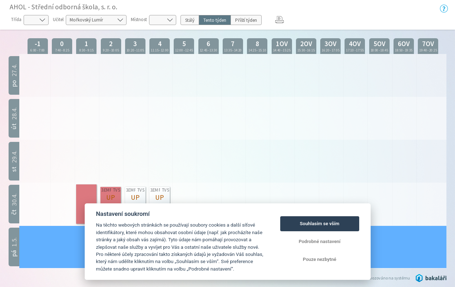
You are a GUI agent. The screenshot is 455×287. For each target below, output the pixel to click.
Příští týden (246, 20)
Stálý (189, 20)
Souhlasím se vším (320, 223)
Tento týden (214, 20)
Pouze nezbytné (319, 259)
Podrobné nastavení (320, 241)
